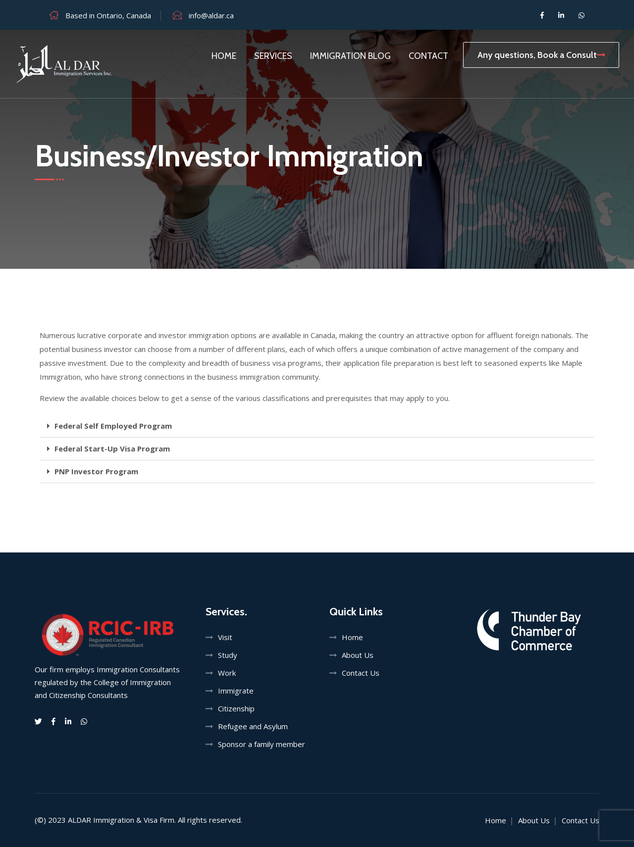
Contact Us (360, 673)
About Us (357, 655)
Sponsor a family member (261, 744)
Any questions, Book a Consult (541, 55)
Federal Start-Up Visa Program (112, 448)
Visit (225, 637)
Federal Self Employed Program (113, 426)
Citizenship (236, 708)
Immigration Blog (350, 55)
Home (223, 55)
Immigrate (236, 691)
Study (227, 655)
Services (273, 55)
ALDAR (79, 820)
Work (227, 673)
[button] (317, 426)
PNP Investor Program (96, 471)
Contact (428, 55)
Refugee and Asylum (253, 726)
